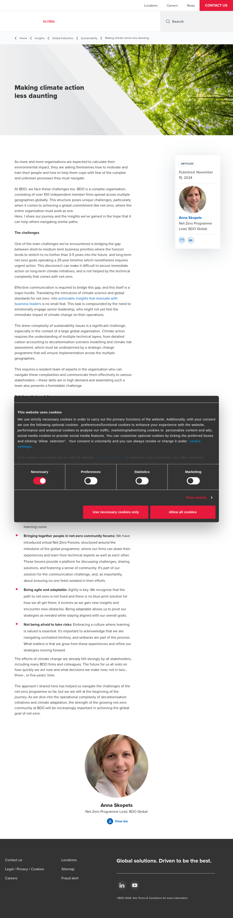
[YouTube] (134, 885)
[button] (216, 5)
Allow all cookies (183, 512)
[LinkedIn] (121, 885)
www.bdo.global (109, 457)
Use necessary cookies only (116, 512)
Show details (196, 498)
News (191, 5)
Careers (172, 5)
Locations (151, 5)
